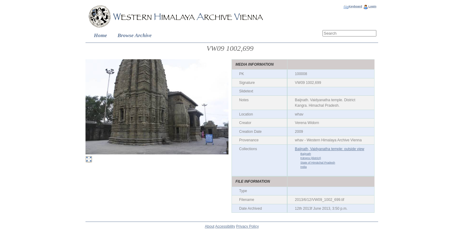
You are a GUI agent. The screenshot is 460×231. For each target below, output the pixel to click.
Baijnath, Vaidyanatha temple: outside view (329, 149)
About (209, 226)
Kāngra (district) (310, 158)
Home (100, 35)
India (303, 166)
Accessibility (225, 226)
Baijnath (305, 153)
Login (372, 6)
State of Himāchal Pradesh (317, 162)
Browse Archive (134, 35)
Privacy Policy (247, 226)
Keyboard (355, 6)
